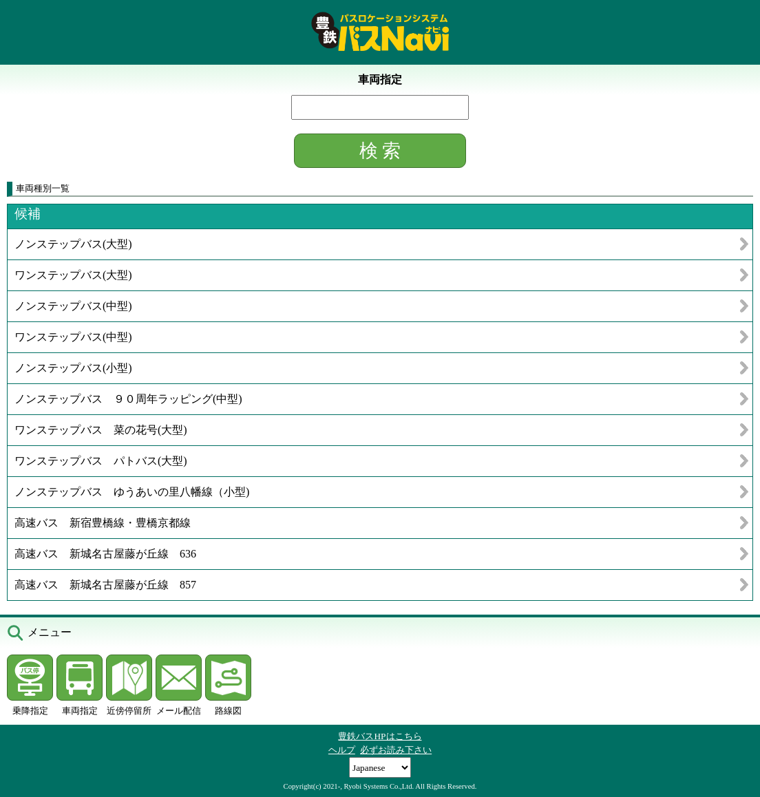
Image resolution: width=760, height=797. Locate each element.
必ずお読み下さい (396, 750)
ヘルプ (341, 750)
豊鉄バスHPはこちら (379, 736)
